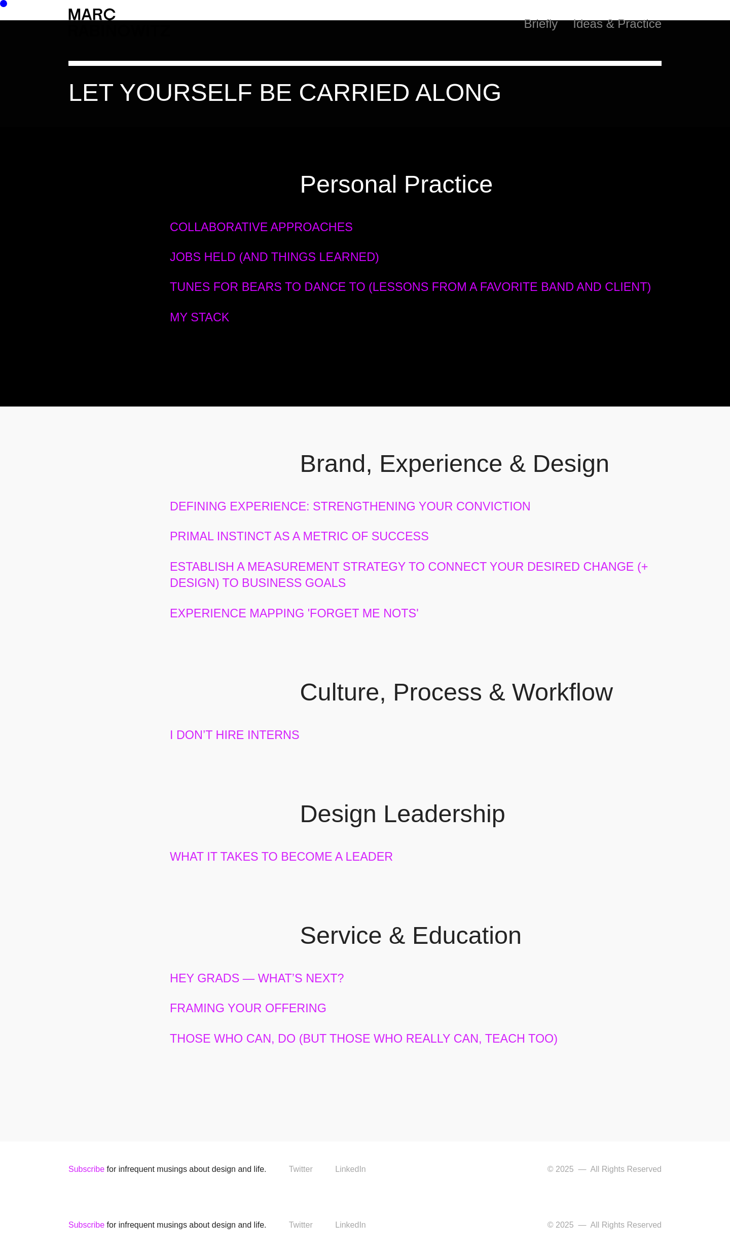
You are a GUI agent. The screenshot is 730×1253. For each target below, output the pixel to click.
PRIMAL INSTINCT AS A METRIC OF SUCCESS (299, 536)
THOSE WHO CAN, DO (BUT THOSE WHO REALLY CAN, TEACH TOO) (364, 1038)
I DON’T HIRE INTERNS (235, 735)
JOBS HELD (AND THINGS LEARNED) (274, 257)
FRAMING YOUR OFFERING (248, 1008)
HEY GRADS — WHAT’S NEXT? (257, 978)
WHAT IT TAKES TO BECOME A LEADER (281, 856)
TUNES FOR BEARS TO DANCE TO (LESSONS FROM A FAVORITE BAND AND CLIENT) (410, 286)
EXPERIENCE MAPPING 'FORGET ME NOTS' (294, 613)
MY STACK (199, 317)
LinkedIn (350, 1169)
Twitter (301, 1169)
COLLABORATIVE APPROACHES (261, 227)
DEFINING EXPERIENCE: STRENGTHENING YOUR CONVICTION (350, 506)
